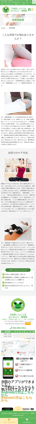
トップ (3, 28)
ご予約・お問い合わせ (9, 422)
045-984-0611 (18, 328)
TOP (18, 408)
